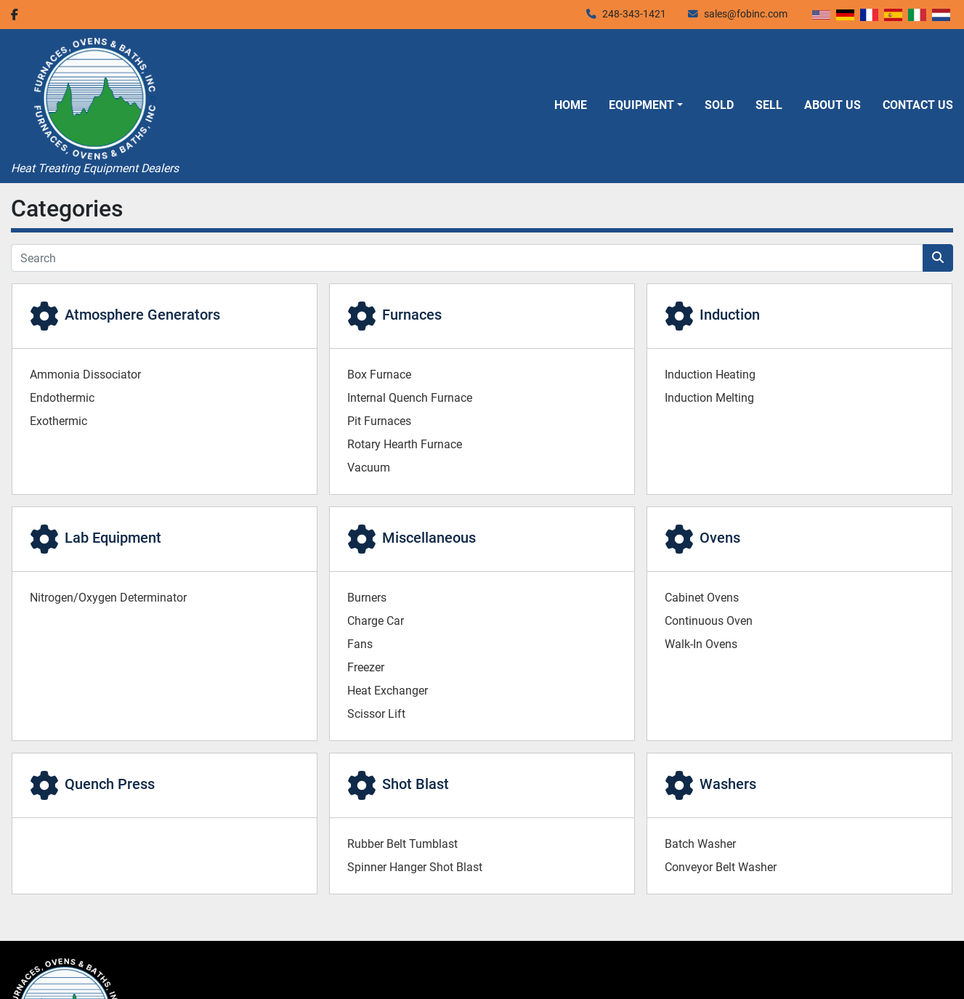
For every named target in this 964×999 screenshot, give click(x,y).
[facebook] (14, 14)
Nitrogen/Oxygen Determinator (108, 597)
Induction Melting (709, 398)
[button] (646, 105)
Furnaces (412, 314)
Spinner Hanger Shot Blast (414, 867)
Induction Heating (710, 374)
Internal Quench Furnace (409, 398)
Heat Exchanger (387, 690)
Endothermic (62, 398)
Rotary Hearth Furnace (404, 444)
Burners (366, 597)
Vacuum (368, 467)
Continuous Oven (709, 621)
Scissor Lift (376, 714)
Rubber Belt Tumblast (402, 844)
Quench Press (110, 784)
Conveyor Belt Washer (721, 867)
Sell (769, 105)
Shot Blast (415, 784)
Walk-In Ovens (701, 644)
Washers (728, 784)
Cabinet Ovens (702, 597)
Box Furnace (379, 374)
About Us (832, 105)
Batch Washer (700, 844)
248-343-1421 (634, 14)
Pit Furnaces (379, 421)
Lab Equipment (113, 537)
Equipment (641, 105)
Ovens (720, 537)
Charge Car (375, 621)
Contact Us (918, 105)
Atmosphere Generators (142, 314)
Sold (719, 105)
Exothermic (58, 421)
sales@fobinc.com (745, 14)
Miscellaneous (429, 537)
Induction (730, 314)
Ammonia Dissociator (85, 374)
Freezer (365, 667)
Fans (360, 644)
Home (570, 105)
